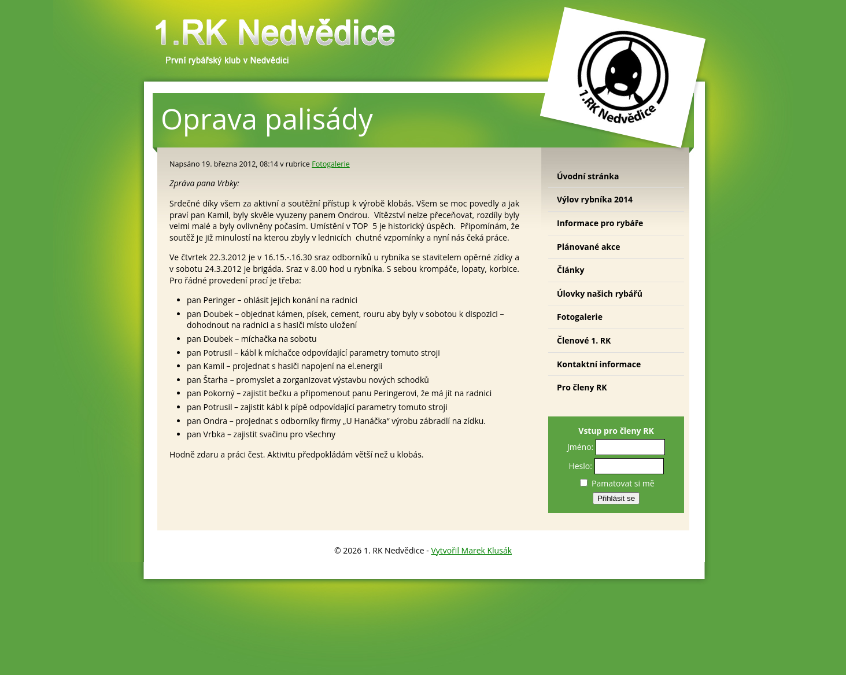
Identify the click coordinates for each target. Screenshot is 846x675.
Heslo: (580, 465)
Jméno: (580, 446)
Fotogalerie (331, 164)
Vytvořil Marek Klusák (471, 550)
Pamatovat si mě (617, 483)
